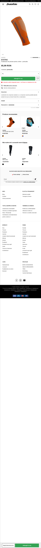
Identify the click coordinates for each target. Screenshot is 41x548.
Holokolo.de (33, 289)
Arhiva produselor (6, 198)
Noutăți (24, 228)
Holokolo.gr (23, 291)
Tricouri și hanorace (7, 248)
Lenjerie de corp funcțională (29, 236)
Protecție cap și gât (7, 244)
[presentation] (2, 127)
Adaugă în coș (18, 78)
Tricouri (4, 230)
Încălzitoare (25, 252)
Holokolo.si (19, 289)
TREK (23, 269)
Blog (3, 194)
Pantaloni (4, 232)
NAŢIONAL (25, 271)
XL (3, 73)
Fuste (23, 248)
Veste (3, 246)
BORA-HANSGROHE (27, 264)
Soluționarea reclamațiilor (8, 208)
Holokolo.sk (22, 288)
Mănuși (4, 238)
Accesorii (4, 267)
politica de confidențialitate (29, 181)
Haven (3, 57)
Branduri (4, 271)
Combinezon (5, 250)
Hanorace (24, 244)
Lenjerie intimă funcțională (8, 236)
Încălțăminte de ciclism (7, 269)
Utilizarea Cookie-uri (27, 210)
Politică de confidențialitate (28, 208)
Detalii (3, 100)
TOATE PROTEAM (27, 273)
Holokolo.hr (17, 291)
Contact (4, 196)
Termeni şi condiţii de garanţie (9, 210)
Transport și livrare (26, 196)
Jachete (4, 234)
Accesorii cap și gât (27, 250)
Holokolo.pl (35, 288)
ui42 (18, 288)
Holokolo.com (26, 289)
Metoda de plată (26, 194)
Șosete (4, 240)
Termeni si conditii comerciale (29, 212)
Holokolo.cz (29, 288)
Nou (3, 228)
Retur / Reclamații (6, 212)
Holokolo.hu (7, 289)
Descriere (4, 92)
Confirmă (35, 179)
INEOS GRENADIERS (27, 267)
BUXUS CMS (12, 288)
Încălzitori (4, 242)
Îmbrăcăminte (5, 264)
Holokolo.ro (13, 289)
